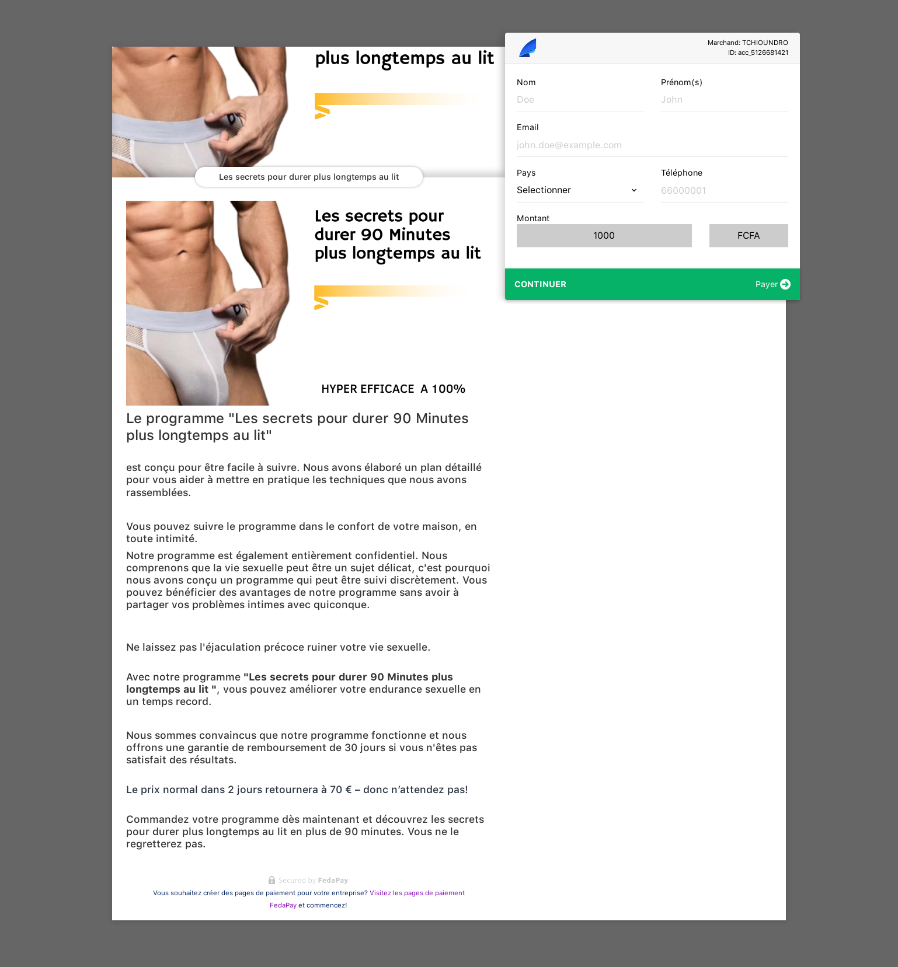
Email (528, 127)
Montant (533, 218)
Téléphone (681, 172)
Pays (526, 172)
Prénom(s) (682, 82)
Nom (526, 82)
